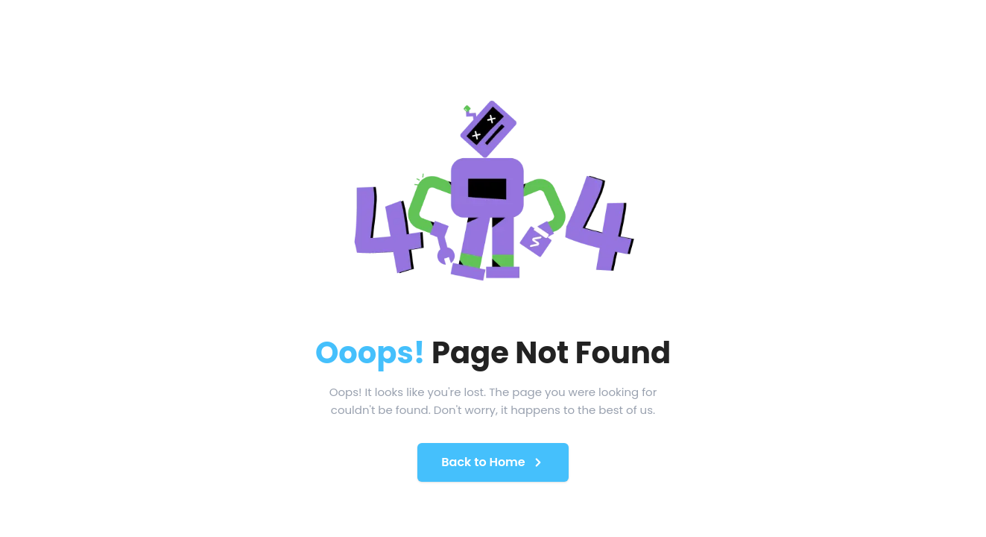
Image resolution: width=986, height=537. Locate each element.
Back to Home (492, 462)
